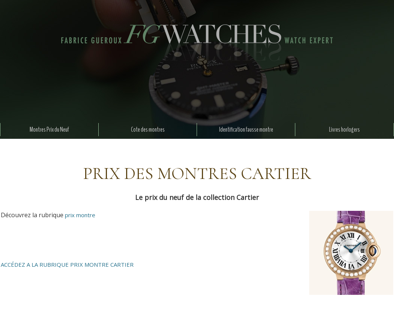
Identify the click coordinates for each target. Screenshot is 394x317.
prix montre (80, 215)
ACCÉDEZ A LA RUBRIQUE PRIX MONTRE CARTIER (67, 264)
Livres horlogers (344, 129)
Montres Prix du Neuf (49, 129)
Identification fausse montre (246, 129)
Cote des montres (148, 129)
